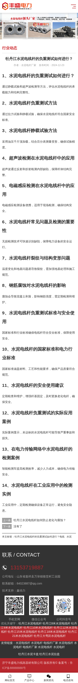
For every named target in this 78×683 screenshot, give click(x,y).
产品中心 (29, 678)
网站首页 (10, 678)
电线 (61, 536)
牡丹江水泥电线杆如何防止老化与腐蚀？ (40, 520)
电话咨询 (68, 678)
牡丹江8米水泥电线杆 (57, 623)
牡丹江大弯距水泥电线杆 (50, 635)
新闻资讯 (49, 678)
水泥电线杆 (23, 643)
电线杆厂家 (50, 643)
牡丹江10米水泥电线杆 (38, 627)
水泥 (69, 536)
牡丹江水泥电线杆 (30, 623)
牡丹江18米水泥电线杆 (52, 631)
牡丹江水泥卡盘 (28, 654)
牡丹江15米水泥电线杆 (22, 631)
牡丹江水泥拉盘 (49, 654)
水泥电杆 (37, 643)
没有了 (18, 526)
